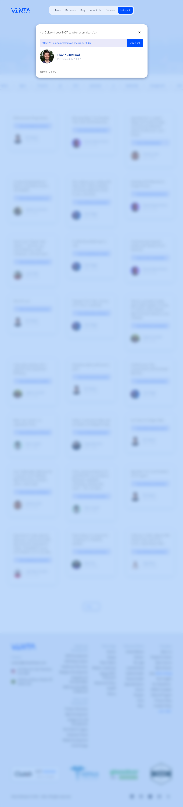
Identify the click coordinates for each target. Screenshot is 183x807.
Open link (135, 42)
